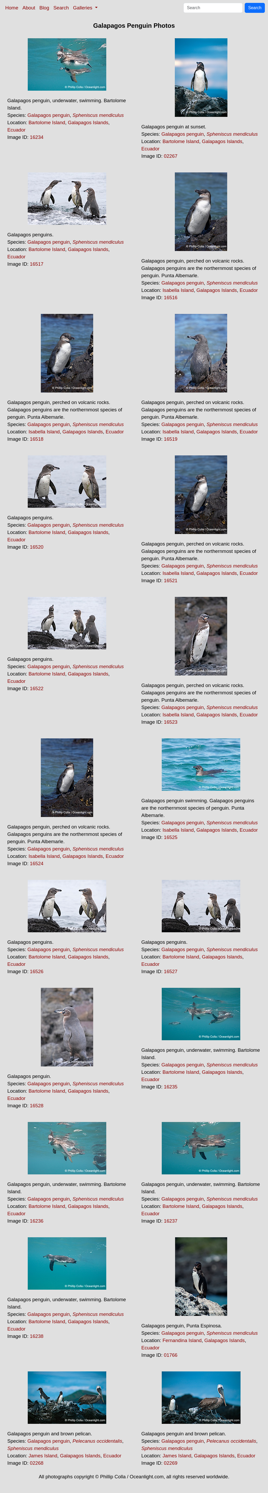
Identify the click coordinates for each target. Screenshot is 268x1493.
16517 (36, 264)
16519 (170, 439)
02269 (170, 1463)
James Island (43, 1455)
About (29, 7)
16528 (36, 1105)
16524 (36, 863)
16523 (170, 722)
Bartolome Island (47, 122)
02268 (36, 1463)
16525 (170, 837)
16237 (170, 1221)
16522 (36, 688)
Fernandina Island (182, 1340)
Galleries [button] (83, 7)
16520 (36, 547)
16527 (170, 971)
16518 (36, 439)
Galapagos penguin (48, 115)
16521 (170, 580)
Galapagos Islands (88, 122)
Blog (44, 7)
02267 (170, 156)
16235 (170, 1086)
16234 (36, 137)
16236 (36, 1221)
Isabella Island (178, 290)
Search (61, 7)
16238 (36, 1336)
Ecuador (16, 130)
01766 (170, 1355)
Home (11, 7)
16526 (36, 971)
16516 (170, 297)
